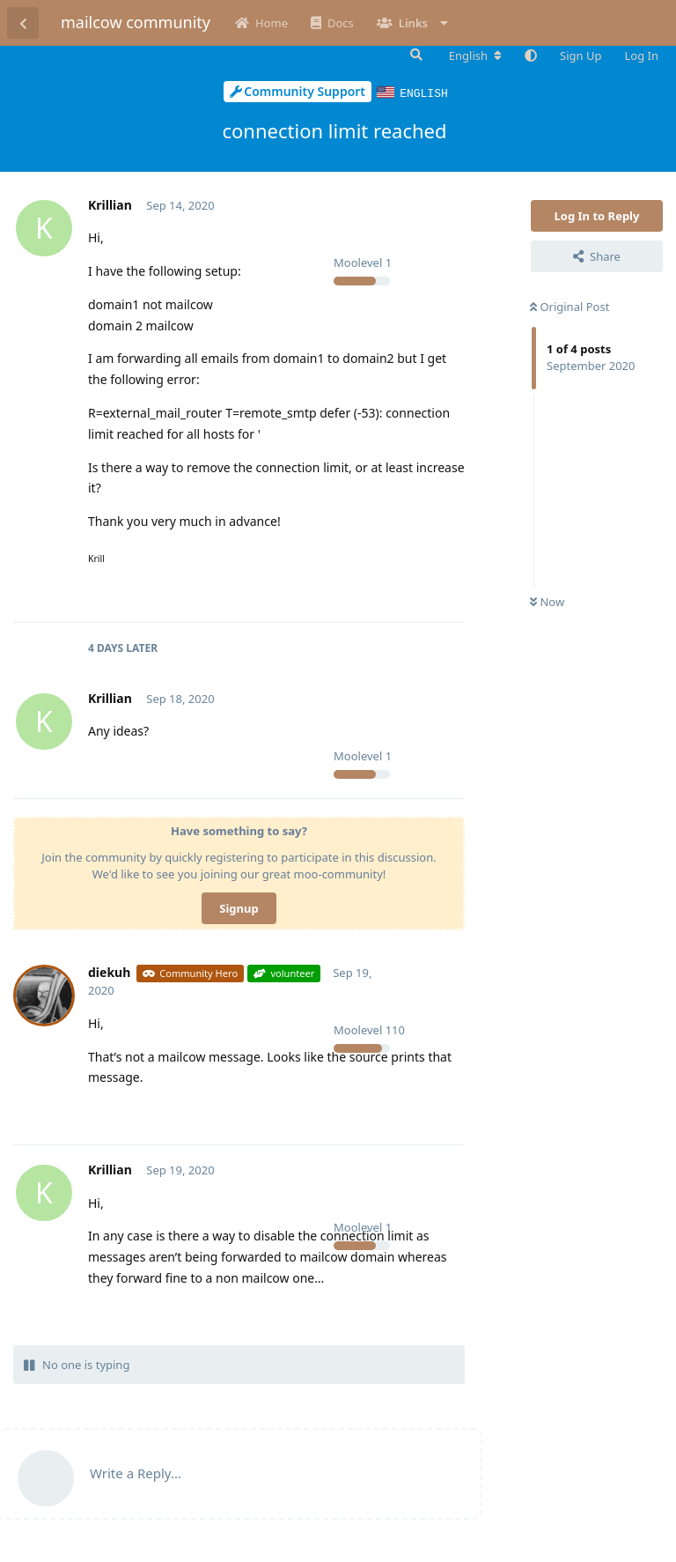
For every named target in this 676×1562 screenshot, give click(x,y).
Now (547, 601)
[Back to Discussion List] (23, 23)
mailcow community (135, 22)
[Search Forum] (414, 54)
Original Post (569, 306)
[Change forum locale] (475, 55)
